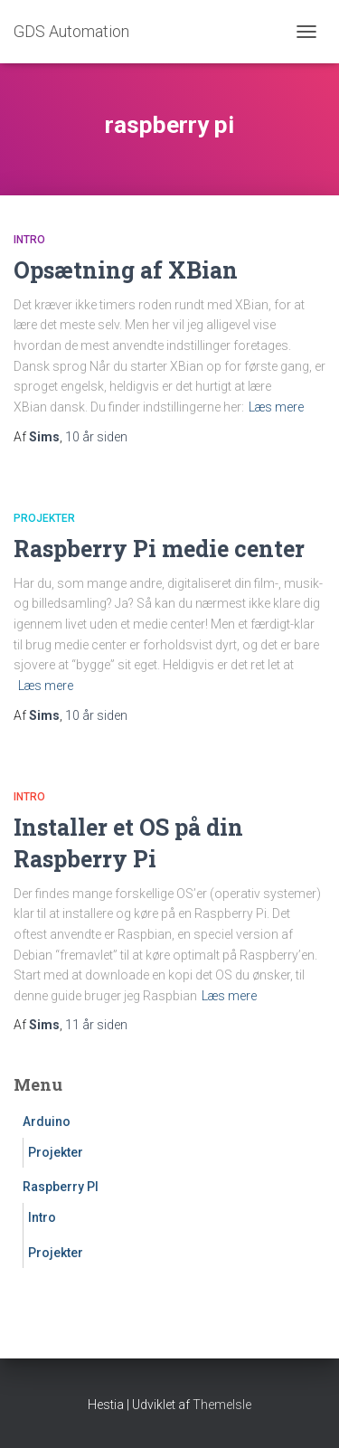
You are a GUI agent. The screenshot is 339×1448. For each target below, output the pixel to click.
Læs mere (276, 407)
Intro (29, 239)
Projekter (44, 518)
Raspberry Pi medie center (159, 548)
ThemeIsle (222, 1404)
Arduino (47, 1121)
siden (96, 437)
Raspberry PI (61, 1186)
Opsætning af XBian (126, 270)
